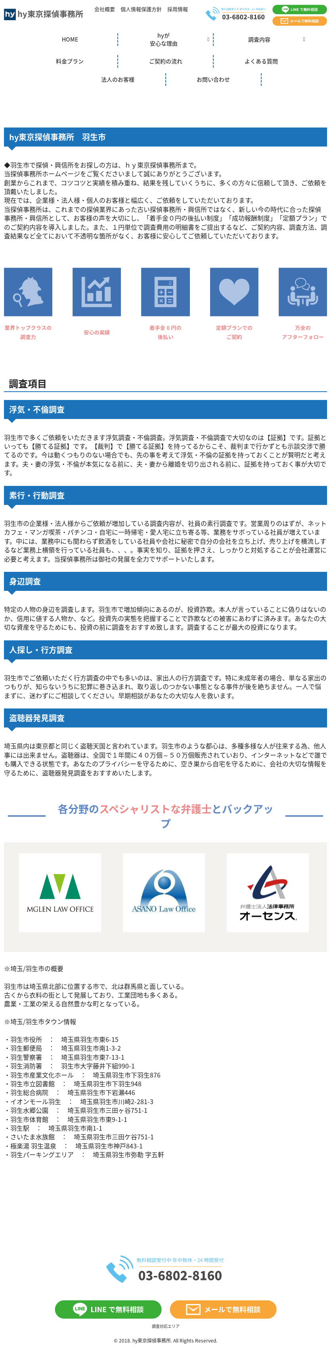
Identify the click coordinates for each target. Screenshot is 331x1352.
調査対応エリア (166, 1326)
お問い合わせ (213, 79)
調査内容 (259, 39)
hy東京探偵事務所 (151, 1340)
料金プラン (70, 61)
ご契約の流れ (165, 61)
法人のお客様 (117, 79)
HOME (70, 39)
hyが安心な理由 (164, 39)
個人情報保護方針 (141, 9)
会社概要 (104, 9)
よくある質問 (261, 61)
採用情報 (177, 9)
